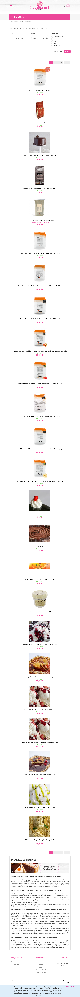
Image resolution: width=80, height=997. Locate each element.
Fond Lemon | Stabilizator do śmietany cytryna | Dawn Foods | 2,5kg (40, 318)
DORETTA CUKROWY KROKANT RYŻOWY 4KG (40, 220)
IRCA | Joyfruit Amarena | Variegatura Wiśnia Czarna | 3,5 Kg (40, 644)
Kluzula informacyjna (40, 972)
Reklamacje (16, 964)
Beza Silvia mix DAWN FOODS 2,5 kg (40, 90)
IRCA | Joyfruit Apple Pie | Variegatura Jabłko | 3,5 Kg (39, 677)
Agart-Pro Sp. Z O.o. (59, 36)
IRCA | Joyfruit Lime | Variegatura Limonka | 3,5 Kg (40, 807)
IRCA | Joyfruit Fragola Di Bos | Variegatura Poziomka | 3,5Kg (40, 742)
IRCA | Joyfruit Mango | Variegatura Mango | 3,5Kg (40, 840)
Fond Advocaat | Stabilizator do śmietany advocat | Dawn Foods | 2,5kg (40, 253)
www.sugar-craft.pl (51, 990)
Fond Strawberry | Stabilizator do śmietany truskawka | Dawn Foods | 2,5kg (40, 383)
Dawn (55, 39)
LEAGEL (56, 43)
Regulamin (40, 967)
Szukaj (67, 51)
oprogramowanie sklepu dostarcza (62, 981)
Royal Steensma (58, 45)
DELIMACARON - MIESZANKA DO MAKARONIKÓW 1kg (39, 188)
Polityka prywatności (40, 970)
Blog (40, 962)
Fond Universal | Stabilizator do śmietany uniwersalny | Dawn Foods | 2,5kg (40, 449)
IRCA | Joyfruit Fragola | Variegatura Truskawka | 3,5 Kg (39, 709)
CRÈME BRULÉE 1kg (40, 123)
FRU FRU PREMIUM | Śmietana (40, 514)
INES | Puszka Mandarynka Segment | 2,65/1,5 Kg (39, 579)
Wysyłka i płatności (16, 962)
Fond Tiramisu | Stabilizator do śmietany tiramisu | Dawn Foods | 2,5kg (40, 416)
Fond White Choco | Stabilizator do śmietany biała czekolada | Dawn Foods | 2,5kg (40, 481)
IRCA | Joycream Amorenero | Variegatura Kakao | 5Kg (40, 612)
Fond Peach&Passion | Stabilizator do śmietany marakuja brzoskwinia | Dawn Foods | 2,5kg (40, 351)
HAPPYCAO (39, 546)
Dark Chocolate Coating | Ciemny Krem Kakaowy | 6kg (40, 155)
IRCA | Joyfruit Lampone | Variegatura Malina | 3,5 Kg (40, 775)
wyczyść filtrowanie (64, 47)
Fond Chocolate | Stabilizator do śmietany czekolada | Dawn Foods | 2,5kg (40, 286)
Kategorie (17, 16)
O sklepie (40, 964)
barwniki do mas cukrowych (59, 894)
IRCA (55, 41)
